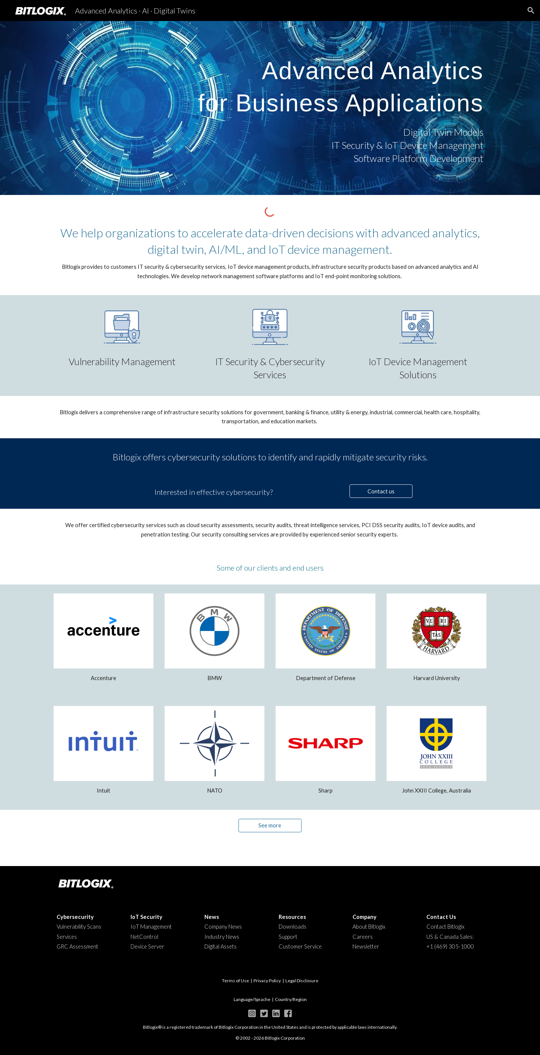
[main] (270, 83)
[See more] (270, 825)
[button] (531, 10)
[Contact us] (381, 491)
